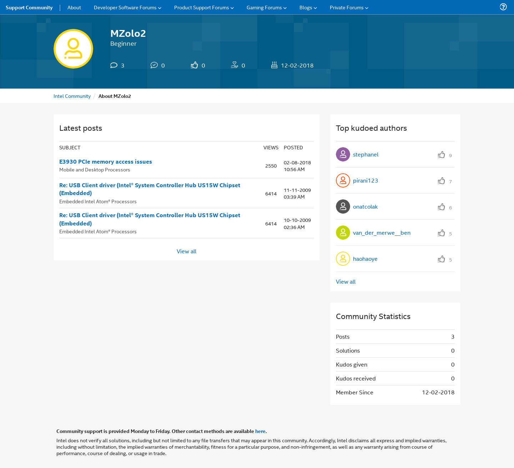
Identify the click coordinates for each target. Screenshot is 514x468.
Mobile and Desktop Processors (94, 169)
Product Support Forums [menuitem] (201, 7)
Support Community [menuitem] (29, 7)
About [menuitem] (74, 7)
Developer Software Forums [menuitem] (125, 7)
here (260, 431)
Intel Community (72, 95)
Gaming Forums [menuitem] (264, 7)
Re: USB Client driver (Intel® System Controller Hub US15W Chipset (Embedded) (149, 189)
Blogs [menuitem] (305, 7)
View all (186, 251)
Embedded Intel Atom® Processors (98, 201)
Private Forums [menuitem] (347, 7)
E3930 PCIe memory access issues (105, 161)
